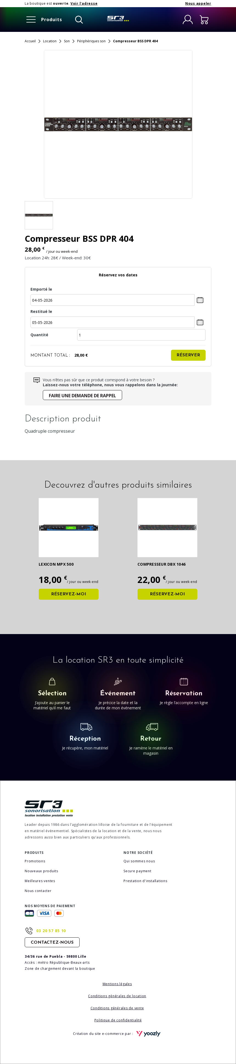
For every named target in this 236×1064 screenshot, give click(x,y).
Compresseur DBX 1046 (161, 564)
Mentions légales (117, 984)
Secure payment (137, 871)
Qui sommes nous (139, 861)
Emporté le (35, 289)
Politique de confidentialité (118, 1020)
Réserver (188, 355)
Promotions (35, 861)
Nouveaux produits (41, 871)
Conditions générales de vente (117, 1008)
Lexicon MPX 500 (56, 564)
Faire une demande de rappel (82, 396)
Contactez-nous (52, 942)
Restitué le (35, 311)
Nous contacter (38, 890)
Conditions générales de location (117, 996)
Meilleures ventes (40, 881)
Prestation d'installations (145, 881)
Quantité (39, 334)
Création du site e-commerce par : (118, 1034)
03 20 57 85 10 (51, 930)
